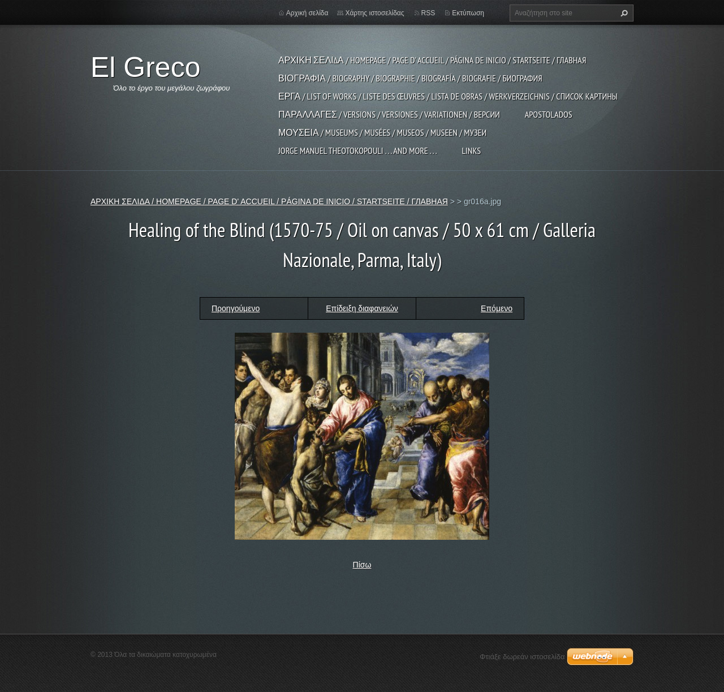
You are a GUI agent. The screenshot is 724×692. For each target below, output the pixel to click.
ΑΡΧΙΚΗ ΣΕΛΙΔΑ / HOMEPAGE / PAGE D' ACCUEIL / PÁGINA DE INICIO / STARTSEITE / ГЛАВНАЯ (432, 60)
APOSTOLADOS (548, 114)
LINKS (471, 150)
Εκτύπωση (468, 13)
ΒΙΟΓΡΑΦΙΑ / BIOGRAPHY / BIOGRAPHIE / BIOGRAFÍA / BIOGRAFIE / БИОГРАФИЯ (410, 78)
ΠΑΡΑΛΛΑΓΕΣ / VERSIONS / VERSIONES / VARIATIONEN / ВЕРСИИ (389, 114)
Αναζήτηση (622, 13)
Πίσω (362, 564)
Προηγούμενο (236, 308)
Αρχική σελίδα (307, 13)
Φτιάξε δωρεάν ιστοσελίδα (522, 656)
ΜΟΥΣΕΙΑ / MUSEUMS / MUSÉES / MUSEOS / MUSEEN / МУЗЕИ (382, 132)
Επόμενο (496, 308)
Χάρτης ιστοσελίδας (374, 13)
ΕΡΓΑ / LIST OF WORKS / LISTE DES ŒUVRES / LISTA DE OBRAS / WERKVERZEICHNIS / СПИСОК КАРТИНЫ (448, 96)
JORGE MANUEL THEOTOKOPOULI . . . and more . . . (357, 150)
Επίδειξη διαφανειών (362, 308)
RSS (428, 13)
